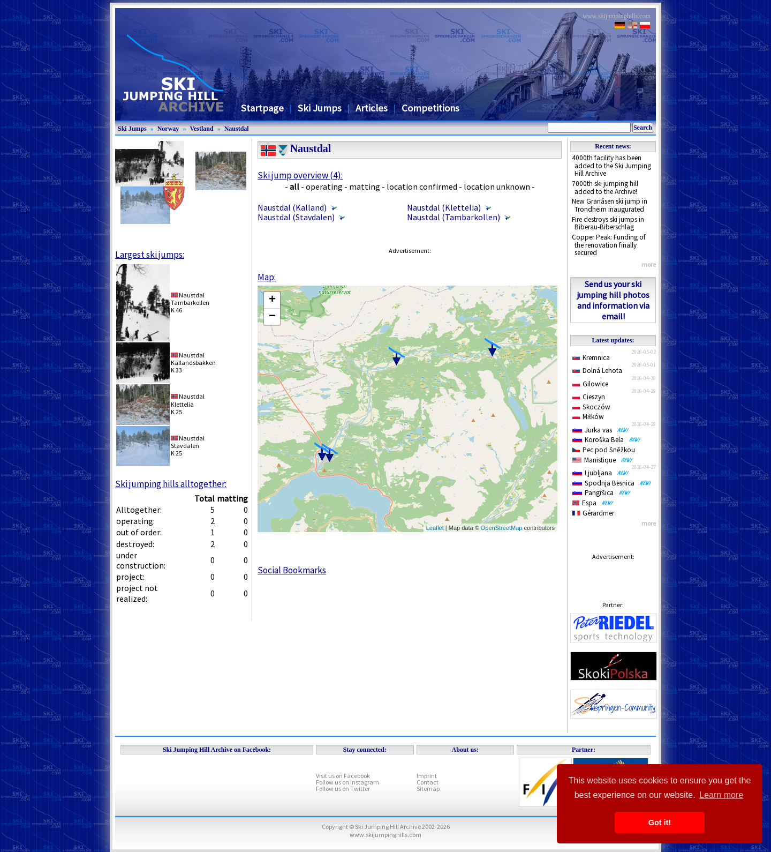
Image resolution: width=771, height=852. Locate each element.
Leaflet (435, 528)
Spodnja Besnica (612, 483)
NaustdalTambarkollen (190, 299)
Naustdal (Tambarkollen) (453, 217)
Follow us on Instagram (347, 782)
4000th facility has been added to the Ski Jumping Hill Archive (611, 165)
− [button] (272, 317)
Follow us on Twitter (343, 788)
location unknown (497, 186)
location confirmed (422, 186)
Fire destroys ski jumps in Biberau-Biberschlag (608, 223)
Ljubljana (600, 472)
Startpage (262, 108)
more (648, 264)
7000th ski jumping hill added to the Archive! (605, 187)
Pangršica (601, 492)
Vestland (201, 128)
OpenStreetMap (502, 528)
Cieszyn (588, 396)
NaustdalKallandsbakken (193, 359)
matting (364, 186)
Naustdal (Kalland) (292, 207)
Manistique (602, 460)
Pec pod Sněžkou (603, 449)
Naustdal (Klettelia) (444, 207)
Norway (168, 128)
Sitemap (428, 788)
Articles (372, 108)
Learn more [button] (721, 794)
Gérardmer (593, 513)
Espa (593, 502)
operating (324, 186)
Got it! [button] (659, 822)
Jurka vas (600, 430)
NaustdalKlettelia (188, 400)
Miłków (588, 416)
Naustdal (236, 128)
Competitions (430, 108)
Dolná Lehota (597, 370)
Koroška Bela (606, 439)
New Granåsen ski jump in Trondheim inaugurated (609, 205)
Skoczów (591, 407)
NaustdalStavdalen (188, 442)
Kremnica (591, 357)
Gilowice (590, 383)
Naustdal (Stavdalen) (296, 217)
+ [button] (272, 300)
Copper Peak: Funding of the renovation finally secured (609, 245)
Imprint (427, 776)
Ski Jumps (320, 108)
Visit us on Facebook (343, 776)
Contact (428, 782)
